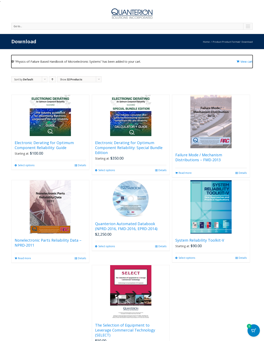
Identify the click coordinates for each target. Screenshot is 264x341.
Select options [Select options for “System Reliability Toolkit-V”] (187, 258)
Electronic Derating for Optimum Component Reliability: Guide (44, 145)
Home (206, 41)
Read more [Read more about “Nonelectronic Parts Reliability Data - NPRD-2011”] (24, 258)
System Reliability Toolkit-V (199, 240)
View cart (246, 61)
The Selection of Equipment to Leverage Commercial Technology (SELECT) (125, 330)
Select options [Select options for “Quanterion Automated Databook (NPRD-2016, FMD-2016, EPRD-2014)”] (106, 246)
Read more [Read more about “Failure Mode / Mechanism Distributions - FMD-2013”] (185, 173)
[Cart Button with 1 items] (254, 331)
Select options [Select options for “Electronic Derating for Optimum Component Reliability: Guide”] (26, 165)
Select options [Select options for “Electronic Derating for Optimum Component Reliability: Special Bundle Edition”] (106, 170)
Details (82, 165)
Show (71, 79)
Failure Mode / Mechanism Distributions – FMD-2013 (198, 157)
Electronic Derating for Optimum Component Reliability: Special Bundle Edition (129, 147)
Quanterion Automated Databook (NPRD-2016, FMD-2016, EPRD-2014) (126, 226)
